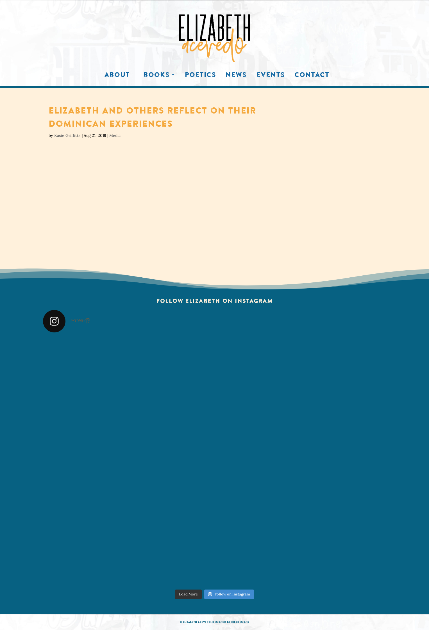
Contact (311, 75)
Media (115, 135)
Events (270, 75)
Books (157, 75)
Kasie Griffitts (67, 135)
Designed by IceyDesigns (230, 622)
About (117, 75)
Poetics (200, 75)
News (236, 75)
